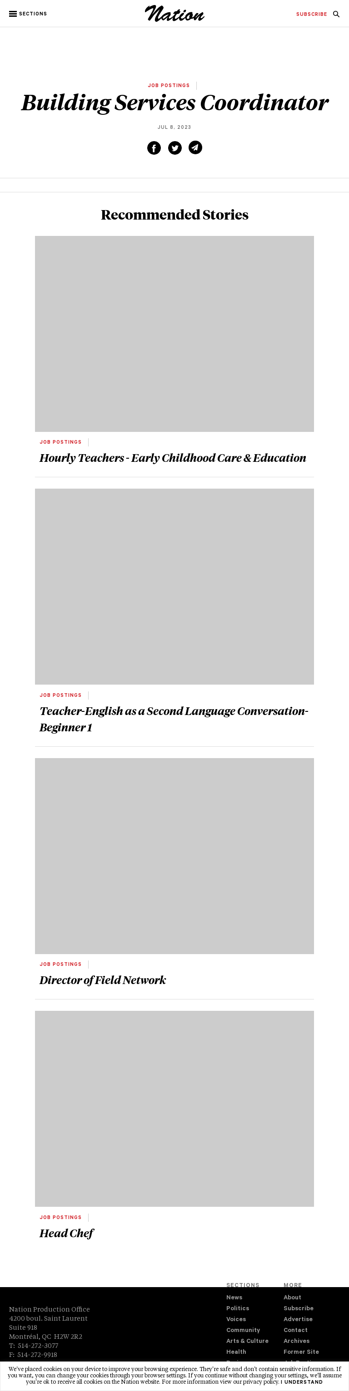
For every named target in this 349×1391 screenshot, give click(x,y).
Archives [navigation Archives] (296, 1341)
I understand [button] (302, 1383)
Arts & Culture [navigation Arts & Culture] (247, 1341)
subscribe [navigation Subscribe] (311, 15)
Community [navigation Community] (243, 1330)
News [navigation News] (234, 1298)
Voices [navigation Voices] (236, 1320)
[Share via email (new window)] (195, 147)
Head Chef (66, 1232)
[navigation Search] (336, 17)
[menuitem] (311, 15)
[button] (29, 14)
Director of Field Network (103, 979)
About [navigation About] (292, 1298)
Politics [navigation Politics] (237, 1309)
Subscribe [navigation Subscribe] (299, 1309)
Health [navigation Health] (236, 1352)
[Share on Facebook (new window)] (154, 148)
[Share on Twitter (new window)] (175, 148)
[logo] (174, 20)
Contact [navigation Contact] (296, 1330)
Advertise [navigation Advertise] (298, 1320)
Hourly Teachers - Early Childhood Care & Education (173, 457)
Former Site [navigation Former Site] (301, 1352)
